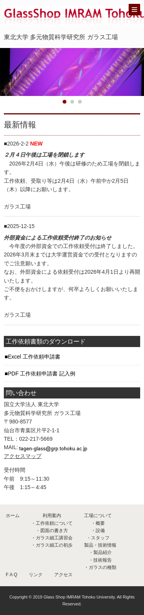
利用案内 (52, 515)
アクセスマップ (22, 456)
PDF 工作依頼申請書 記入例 (41, 373)
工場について (98, 515)
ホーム (13, 515)
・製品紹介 (100, 552)
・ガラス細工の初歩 (52, 545)
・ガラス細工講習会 (52, 538)
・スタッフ (97, 538)
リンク (36, 574)
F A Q (11, 574)
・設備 (98, 530)
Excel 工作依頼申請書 (34, 357)
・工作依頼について (52, 523)
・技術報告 (100, 560)
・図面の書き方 (52, 530)
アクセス (63, 574)
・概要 (98, 523)
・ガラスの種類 (100, 567)
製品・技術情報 (100, 545)
